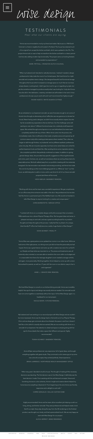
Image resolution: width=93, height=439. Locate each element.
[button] (7, 7)
